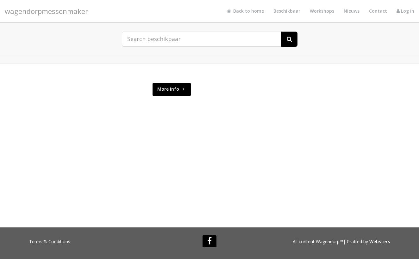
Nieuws (352, 11)
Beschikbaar (286, 11)
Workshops (322, 11)
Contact (378, 11)
